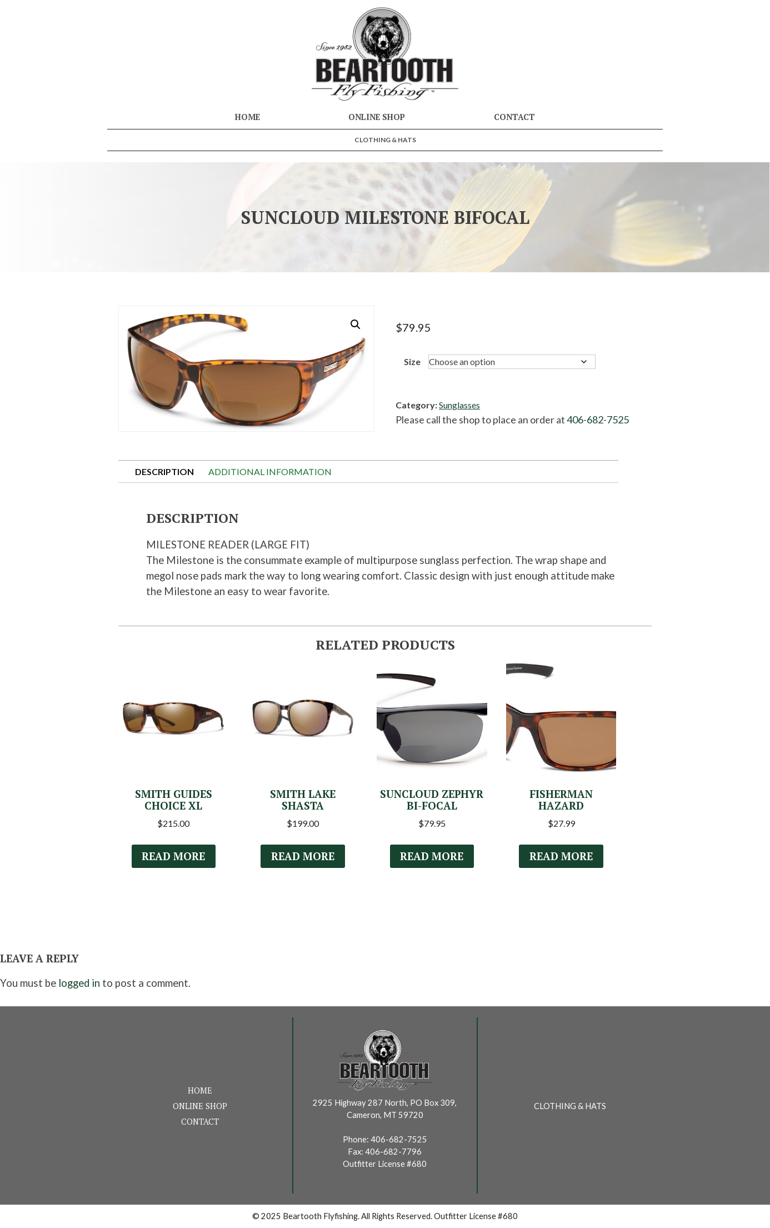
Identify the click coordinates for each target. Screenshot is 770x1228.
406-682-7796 (393, 1151)
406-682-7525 (598, 419)
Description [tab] (164, 471)
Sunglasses (459, 405)
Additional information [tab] (270, 471)
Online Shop (376, 117)
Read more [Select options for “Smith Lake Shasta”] (302, 856)
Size (412, 361)
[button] (356, 325)
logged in (79, 983)
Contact (514, 117)
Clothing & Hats (385, 140)
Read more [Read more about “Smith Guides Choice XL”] (173, 856)
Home (247, 117)
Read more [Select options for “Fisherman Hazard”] (561, 856)
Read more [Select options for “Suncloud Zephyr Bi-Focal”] (431, 856)
